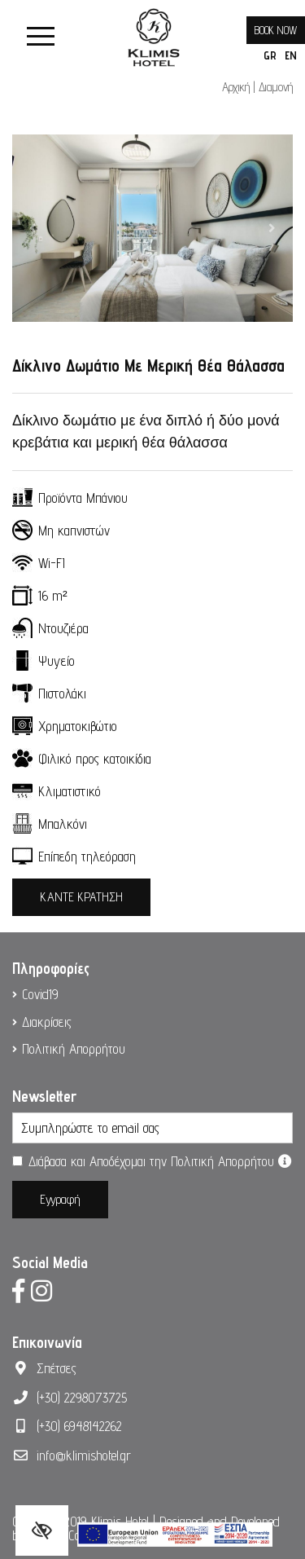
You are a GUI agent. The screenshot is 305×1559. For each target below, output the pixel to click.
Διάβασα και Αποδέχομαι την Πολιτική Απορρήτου (160, 1161)
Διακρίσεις (47, 1022)
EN (291, 55)
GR (270, 55)
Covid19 (40, 994)
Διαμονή (276, 87)
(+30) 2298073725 (82, 1397)
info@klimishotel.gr (84, 1455)
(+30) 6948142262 (79, 1426)
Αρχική (236, 87)
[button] (33, 228)
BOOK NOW (276, 30)
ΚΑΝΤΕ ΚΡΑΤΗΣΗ (81, 897)
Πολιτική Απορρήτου (73, 1049)
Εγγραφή (60, 1199)
